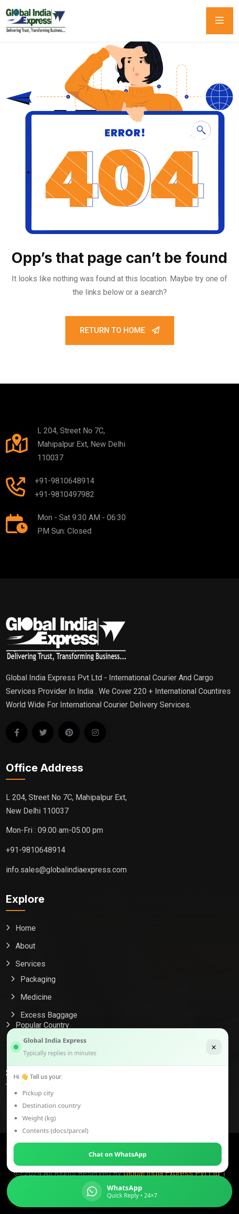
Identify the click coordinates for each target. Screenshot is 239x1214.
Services (30, 963)
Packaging (38, 979)
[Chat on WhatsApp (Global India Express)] (119, 1191)
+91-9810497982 (64, 494)
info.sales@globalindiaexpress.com (66, 869)
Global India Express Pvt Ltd (171, 1173)
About (25, 946)
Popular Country (42, 1025)
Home (25, 928)
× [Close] (213, 1047)
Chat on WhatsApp (118, 1154)
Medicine (36, 997)
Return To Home (120, 330)
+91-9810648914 (64, 480)
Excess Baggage (48, 1015)
